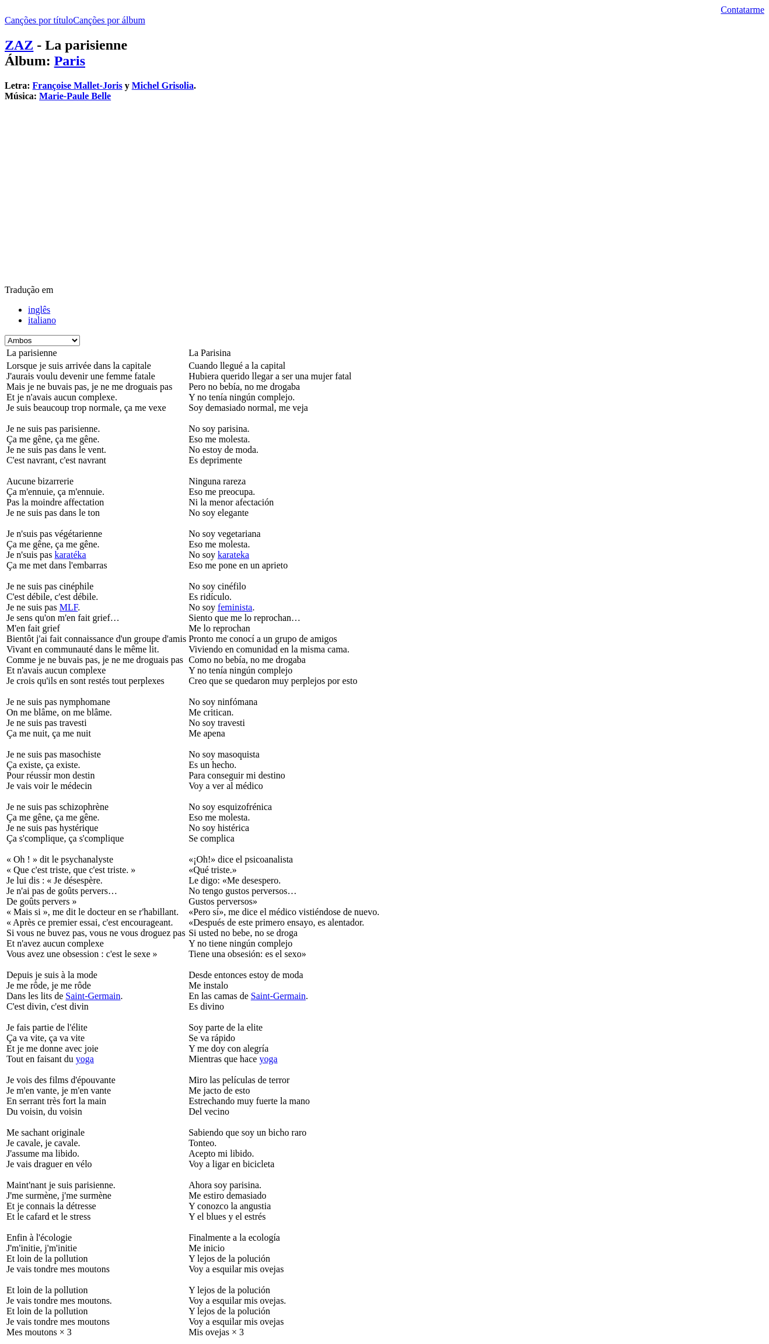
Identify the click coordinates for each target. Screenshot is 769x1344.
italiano (42, 320)
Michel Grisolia (163, 85)
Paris (69, 60)
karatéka (70, 555)
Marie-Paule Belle (75, 96)
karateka (233, 555)
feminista (235, 607)
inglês (39, 310)
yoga (85, 1059)
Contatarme (742, 10)
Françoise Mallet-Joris (78, 85)
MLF (69, 607)
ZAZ (19, 45)
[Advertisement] (355, 192)
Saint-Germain (92, 996)
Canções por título (39, 20)
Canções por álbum (109, 20)
